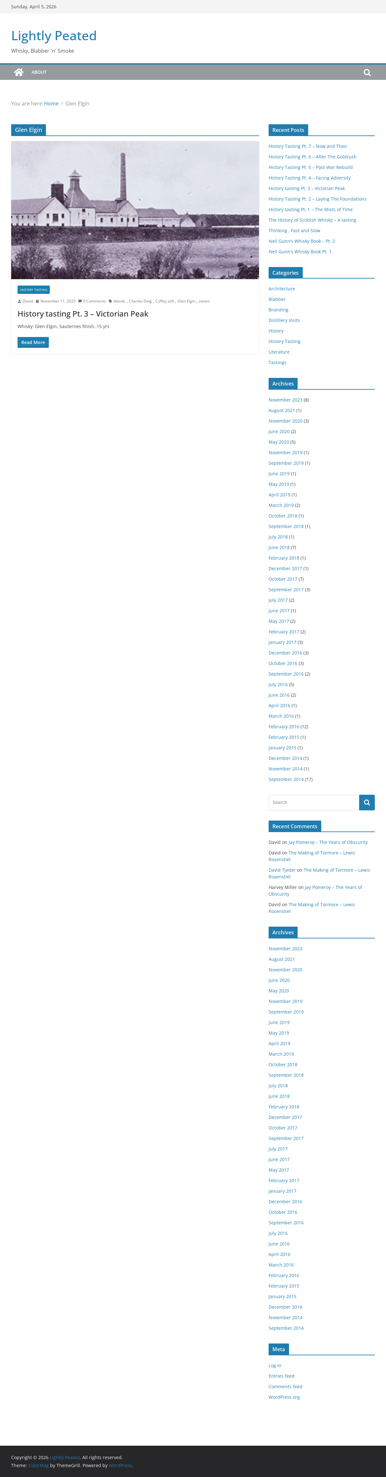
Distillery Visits (284, 320)
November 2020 (285, 421)
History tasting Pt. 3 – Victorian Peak (83, 313)
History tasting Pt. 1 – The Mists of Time (311, 209)
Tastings (277, 362)
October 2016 (283, 663)
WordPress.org (284, 1397)
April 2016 (279, 705)
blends (119, 301)
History (276, 331)
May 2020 (279, 442)
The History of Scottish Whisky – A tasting (312, 220)
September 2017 (286, 589)
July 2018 (278, 537)
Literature (279, 352)
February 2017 (284, 632)
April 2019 (279, 495)
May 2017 (279, 621)
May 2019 (279, 484)
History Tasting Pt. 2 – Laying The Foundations (318, 199)
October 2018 (283, 516)
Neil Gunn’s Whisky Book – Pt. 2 (302, 241)
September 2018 (286, 526)
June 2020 (279, 431)
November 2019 (285, 452)
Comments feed (285, 1386)
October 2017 (283, 579)
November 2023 (285, 400)
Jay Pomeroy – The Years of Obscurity (328, 842)
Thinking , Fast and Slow (294, 230)
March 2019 (281, 505)
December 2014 (285, 758)
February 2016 (284, 726)
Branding (278, 310)
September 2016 (286, 674)
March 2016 (281, 716)
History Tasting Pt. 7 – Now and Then (308, 146)
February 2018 (284, 558)
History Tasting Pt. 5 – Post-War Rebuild (311, 167)
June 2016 (279, 695)
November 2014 (285, 769)
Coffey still (164, 301)
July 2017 (278, 600)
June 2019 (279, 474)
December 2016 (285, 653)
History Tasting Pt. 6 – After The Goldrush (313, 157)
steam (204, 301)
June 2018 (279, 547)
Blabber (277, 299)
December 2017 (285, 568)
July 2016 (278, 684)
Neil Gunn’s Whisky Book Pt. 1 (300, 252)
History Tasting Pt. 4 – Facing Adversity (310, 178)
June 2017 (279, 611)
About (39, 72)
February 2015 (284, 737)
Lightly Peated (54, 35)
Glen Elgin (186, 301)
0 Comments (92, 301)
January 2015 (282, 748)
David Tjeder (282, 870)
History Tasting (33, 289)
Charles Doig (140, 301)
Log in (275, 1365)
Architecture (282, 289)
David (28, 301)
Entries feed (281, 1376)
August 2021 (282, 410)
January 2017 (282, 642)
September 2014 (286, 779)
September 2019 (286, 463)
